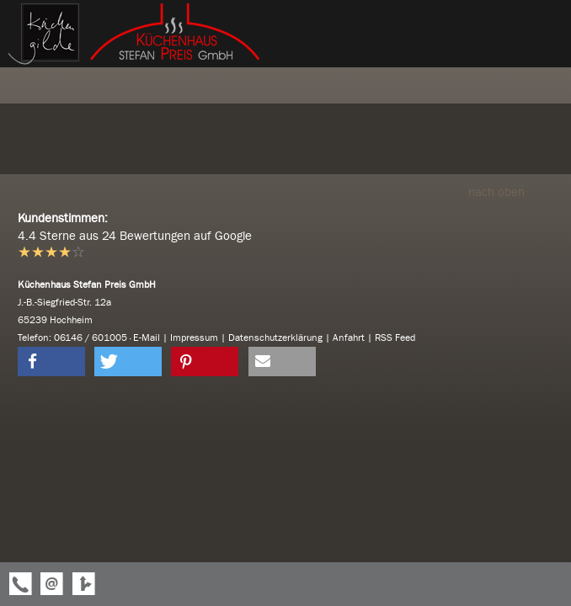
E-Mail (146, 337)
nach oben (510, 192)
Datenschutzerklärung (275, 337)
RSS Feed (395, 337)
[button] (51, 361)
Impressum (194, 337)
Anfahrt (349, 337)
